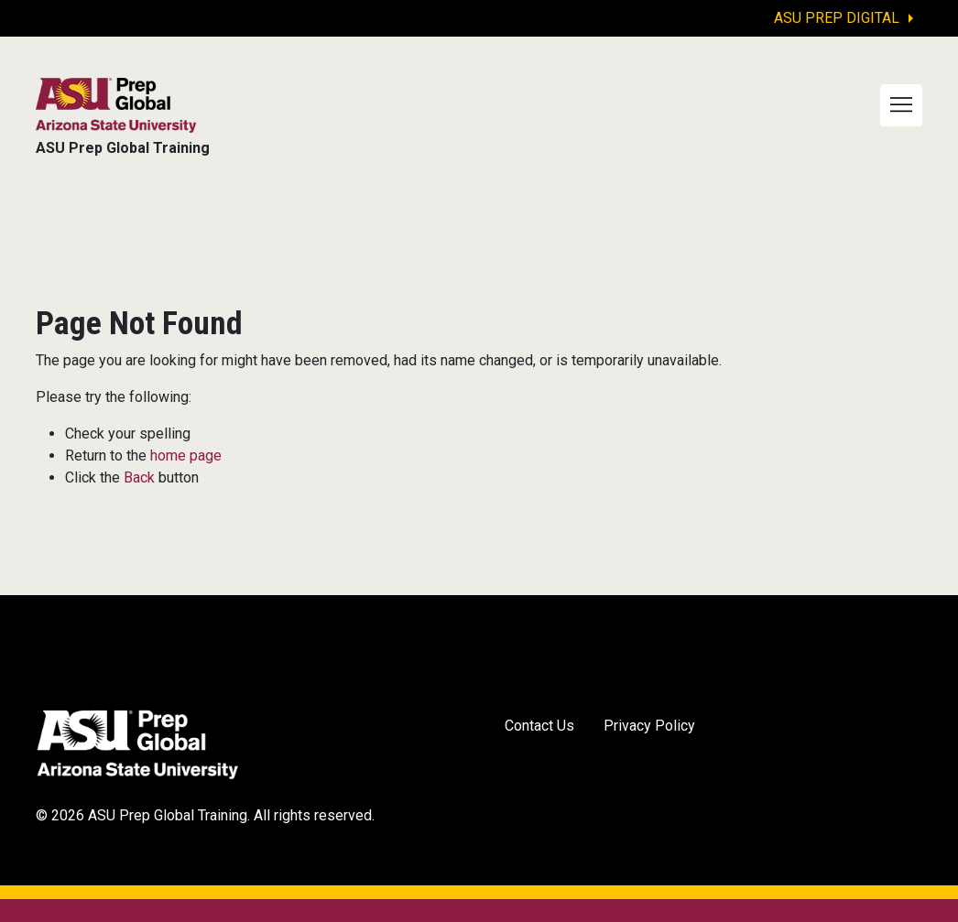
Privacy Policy (649, 725)
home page (186, 455)
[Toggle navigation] (901, 105)
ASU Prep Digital (836, 18)
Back (139, 477)
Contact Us (539, 725)
